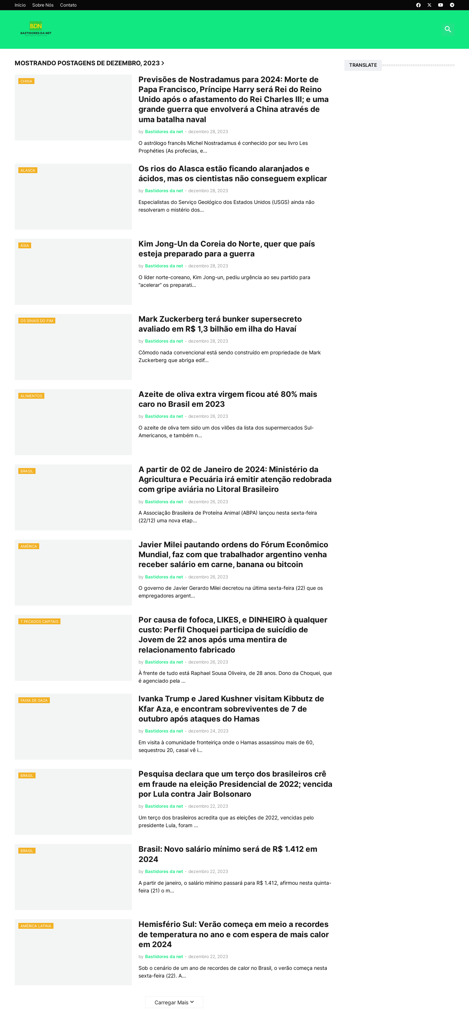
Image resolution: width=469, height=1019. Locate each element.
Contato (68, 5)
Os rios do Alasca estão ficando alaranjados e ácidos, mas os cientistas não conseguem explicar (233, 173)
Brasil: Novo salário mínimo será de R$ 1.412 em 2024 (228, 853)
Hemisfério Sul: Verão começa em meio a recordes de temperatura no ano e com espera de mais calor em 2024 (234, 934)
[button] (448, 29)
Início (20, 5)
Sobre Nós (42, 5)
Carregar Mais (171, 1002)
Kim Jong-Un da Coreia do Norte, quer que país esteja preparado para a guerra (227, 248)
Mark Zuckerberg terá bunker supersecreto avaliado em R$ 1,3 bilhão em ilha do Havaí (220, 323)
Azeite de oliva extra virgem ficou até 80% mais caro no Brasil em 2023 (228, 399)
